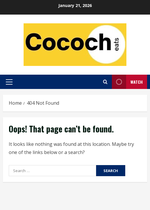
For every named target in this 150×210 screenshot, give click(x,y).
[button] (9, 82)
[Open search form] (105, 82)
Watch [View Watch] (127, 82)
